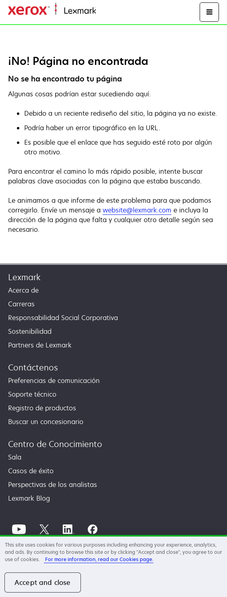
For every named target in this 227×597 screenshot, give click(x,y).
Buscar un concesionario (45, 421)
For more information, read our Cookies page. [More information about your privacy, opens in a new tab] (98, 559)
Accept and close (42, 582)
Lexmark (24, 277)
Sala (14, 457)
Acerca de (23, 290)
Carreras (21, 304)
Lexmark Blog (29, 498)
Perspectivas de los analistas (52, 484)
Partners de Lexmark (40, 345)
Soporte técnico (32, 394)
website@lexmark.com (137, 210)
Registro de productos (42, 408)
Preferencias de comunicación (54, 380)
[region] (113, 566)
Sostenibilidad (30, 331)
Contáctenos (33, 367)
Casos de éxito (31, 470)
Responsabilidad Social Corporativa (63, 317)
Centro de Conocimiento (55, 444)
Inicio (103, 11)
